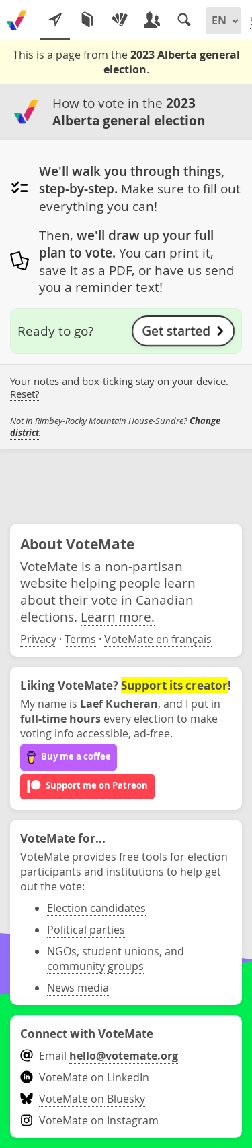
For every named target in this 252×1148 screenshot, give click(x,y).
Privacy (38, 639)
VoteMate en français (158, 639)
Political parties (86, 929)
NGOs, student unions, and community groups (115, 958)
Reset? (24, 394)
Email (99, 1055)
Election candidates (96, 908)
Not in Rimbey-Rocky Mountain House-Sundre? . (115, 427)
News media (78, 987)
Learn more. (118, 616)
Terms (80, 639)
